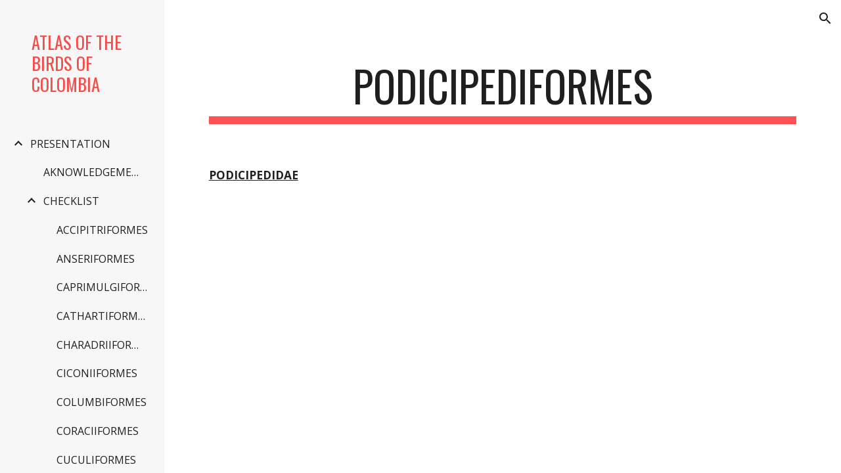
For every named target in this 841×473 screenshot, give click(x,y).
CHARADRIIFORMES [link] (104, 345)
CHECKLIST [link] (71, 201)
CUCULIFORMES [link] (96, 460)
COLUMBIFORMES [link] (102, 402)
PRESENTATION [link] (70, 144)
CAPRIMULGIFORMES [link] (104, 287)
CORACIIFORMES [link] (98, 431)
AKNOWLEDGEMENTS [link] (96, 172)
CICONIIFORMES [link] (97, 373)
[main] (503, 92)
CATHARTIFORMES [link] (103, 316)
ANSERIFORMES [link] (96, 259)
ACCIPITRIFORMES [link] (102, 230)
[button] (825, 18)
